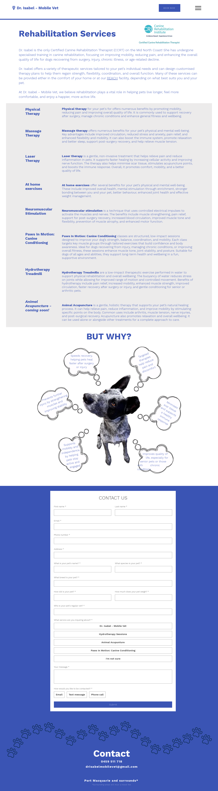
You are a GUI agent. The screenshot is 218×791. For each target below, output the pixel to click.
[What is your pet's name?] (81, 569)
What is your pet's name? (67, 563)
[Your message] (113, 676)
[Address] (112, 555)
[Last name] (142, 513)
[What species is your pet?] (142, 569)
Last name (121, 506)
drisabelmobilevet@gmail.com (112, 766)
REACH (112, 78)
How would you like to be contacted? (73, 688)
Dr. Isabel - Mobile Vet (37, 8)
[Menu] (198, 8)
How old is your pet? (65, 591)
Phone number (62, 534)
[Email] (112, 527)
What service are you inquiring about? (73, 620)
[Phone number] (112, 541)
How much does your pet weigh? (132, 591)
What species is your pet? (128, 563)
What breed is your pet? (66, 577)
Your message (61, 667)
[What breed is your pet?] (112, 583)
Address (59, 549)
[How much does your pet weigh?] (142, 597)
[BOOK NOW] (169, 8)
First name (60, 506)
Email (57, 520)
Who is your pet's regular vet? (69, 605)
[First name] (81, 513)
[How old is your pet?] (81, 597)
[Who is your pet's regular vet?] (112, 612)
